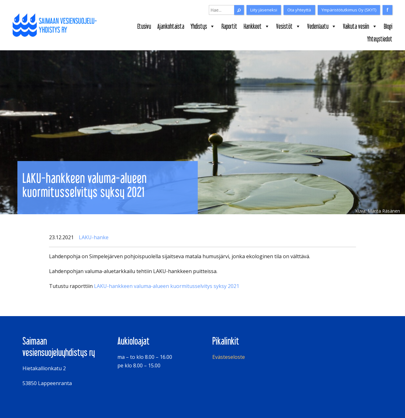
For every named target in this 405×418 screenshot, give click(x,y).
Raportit (229, 26)
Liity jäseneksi (263, 10)
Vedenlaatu (322, 26)
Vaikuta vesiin (360, 26)
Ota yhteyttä (299, 10)
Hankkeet (257, 26)
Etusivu (144, 26)
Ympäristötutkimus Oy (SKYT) (348, 10)
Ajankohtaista (170, 26)
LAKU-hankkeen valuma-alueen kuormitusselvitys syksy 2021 (166, 286)
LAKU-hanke (94, 237)
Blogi (388, 26)
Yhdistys (202, 26)
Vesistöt (288, 26)
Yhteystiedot (379, 39)
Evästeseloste (228, 356)
